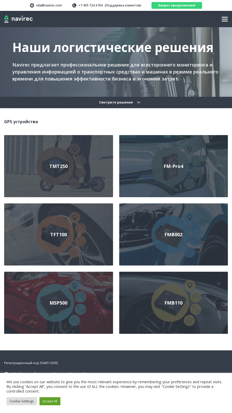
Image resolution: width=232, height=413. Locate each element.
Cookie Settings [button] (22, 401)
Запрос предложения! (177, 5)
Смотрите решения (116, 102)
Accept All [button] (50, 401)
